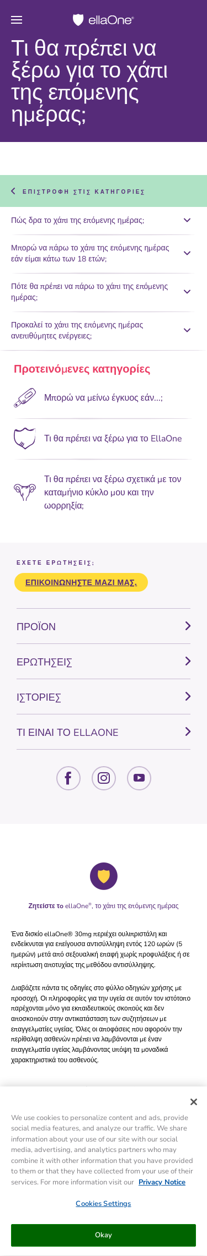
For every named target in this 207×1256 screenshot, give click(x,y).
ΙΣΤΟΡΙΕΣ (39, 697)
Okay (104, 1237)
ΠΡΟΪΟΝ (36, 627)
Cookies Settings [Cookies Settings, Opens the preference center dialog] (103, 1206)
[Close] (194, 1104)
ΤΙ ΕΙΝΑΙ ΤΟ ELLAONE (68, 732)
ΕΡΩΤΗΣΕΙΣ (44, 662)
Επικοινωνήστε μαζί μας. (81, 582)
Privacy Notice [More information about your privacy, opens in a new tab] (162, 1184)
